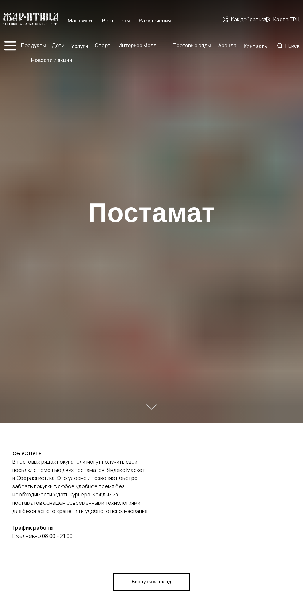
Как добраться (249, 19)
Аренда (227, 45)
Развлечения (155, 20)
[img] (31, 19)
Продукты (33, 45)
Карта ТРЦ (286, 19)
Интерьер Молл (137, 45)
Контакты (256, 46)
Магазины (80, 20)
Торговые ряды (192, 45)
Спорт (103, 45)
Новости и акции (51, 60)
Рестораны (116, 20)
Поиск (292, 45)
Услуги (79, 46)
